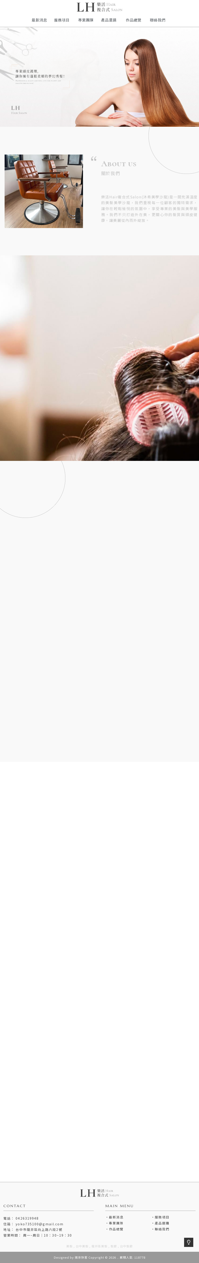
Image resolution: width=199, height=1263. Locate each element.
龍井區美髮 (99, 1246)
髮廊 (114, 1246)
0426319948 (27, 1218)
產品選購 (162, 1223)
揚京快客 (81, 1257)
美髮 (69, 1246)
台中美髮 (82, 1246)
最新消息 (116, 1217)
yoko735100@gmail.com (40, 1224)
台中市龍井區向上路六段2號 (39, 1229)
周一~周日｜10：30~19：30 (47, 1235)
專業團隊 (116, 1223)
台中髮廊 (126, 1246)
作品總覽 (116, 1229)
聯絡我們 (162, 1229)
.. (118, 1257)
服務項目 (162, 1217)
